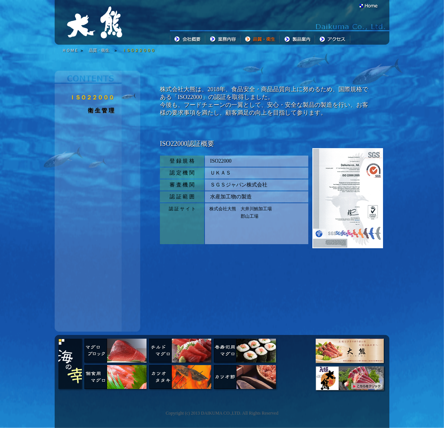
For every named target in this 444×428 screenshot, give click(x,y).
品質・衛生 (99, 50)
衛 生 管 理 (101, 111)
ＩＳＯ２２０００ (138, 50)
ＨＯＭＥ (70, 50)
